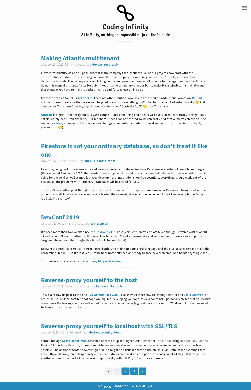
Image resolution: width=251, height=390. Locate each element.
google (101, 161)
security (108, 286)
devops (97, 64)
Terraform (85, 98)
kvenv (58, 123)
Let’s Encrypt (193, 295)
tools (115, 64)
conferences (99, 224)
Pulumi (197, 98)
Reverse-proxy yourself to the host (89, 280)
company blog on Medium (103, 261)
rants (111, 161)
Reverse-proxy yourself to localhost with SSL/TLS (109, 326)
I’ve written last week (103, 295)
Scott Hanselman (74, 341)
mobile (90, 161)
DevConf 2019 (60, 217)
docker (96, 286)
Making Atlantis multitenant (80, 58)
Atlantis (46, 115)
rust (107, 64)
